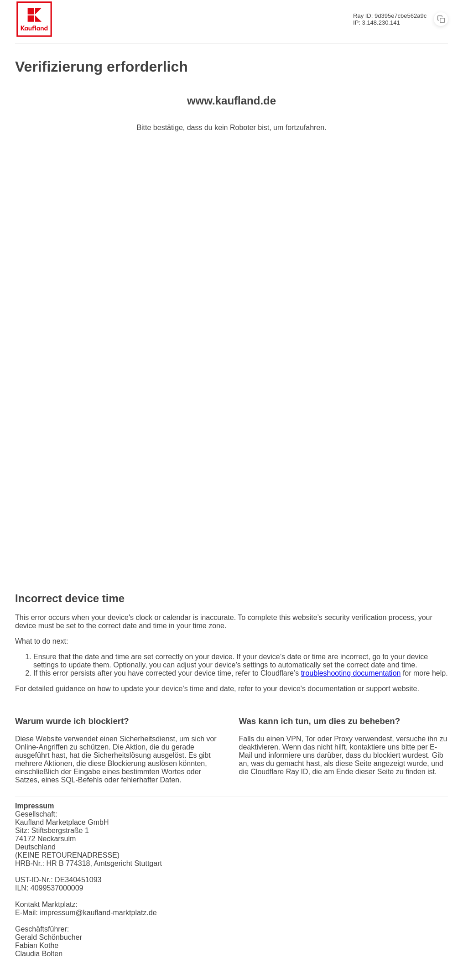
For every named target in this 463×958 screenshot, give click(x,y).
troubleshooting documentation (351, 673)
